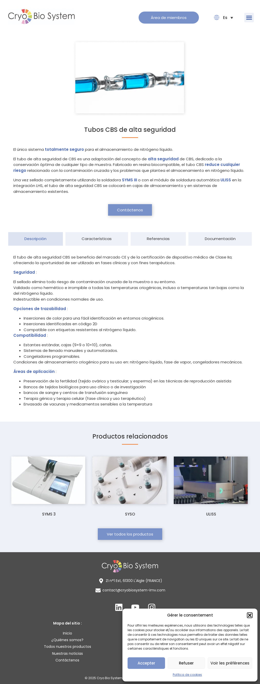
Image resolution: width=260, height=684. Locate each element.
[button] (249, 615)
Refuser (186, 663)
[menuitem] (225, 18)
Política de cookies (187, 674)
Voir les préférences (229, 663)
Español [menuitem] (225, 18)
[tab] (35, 239)
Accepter (146, 663)
